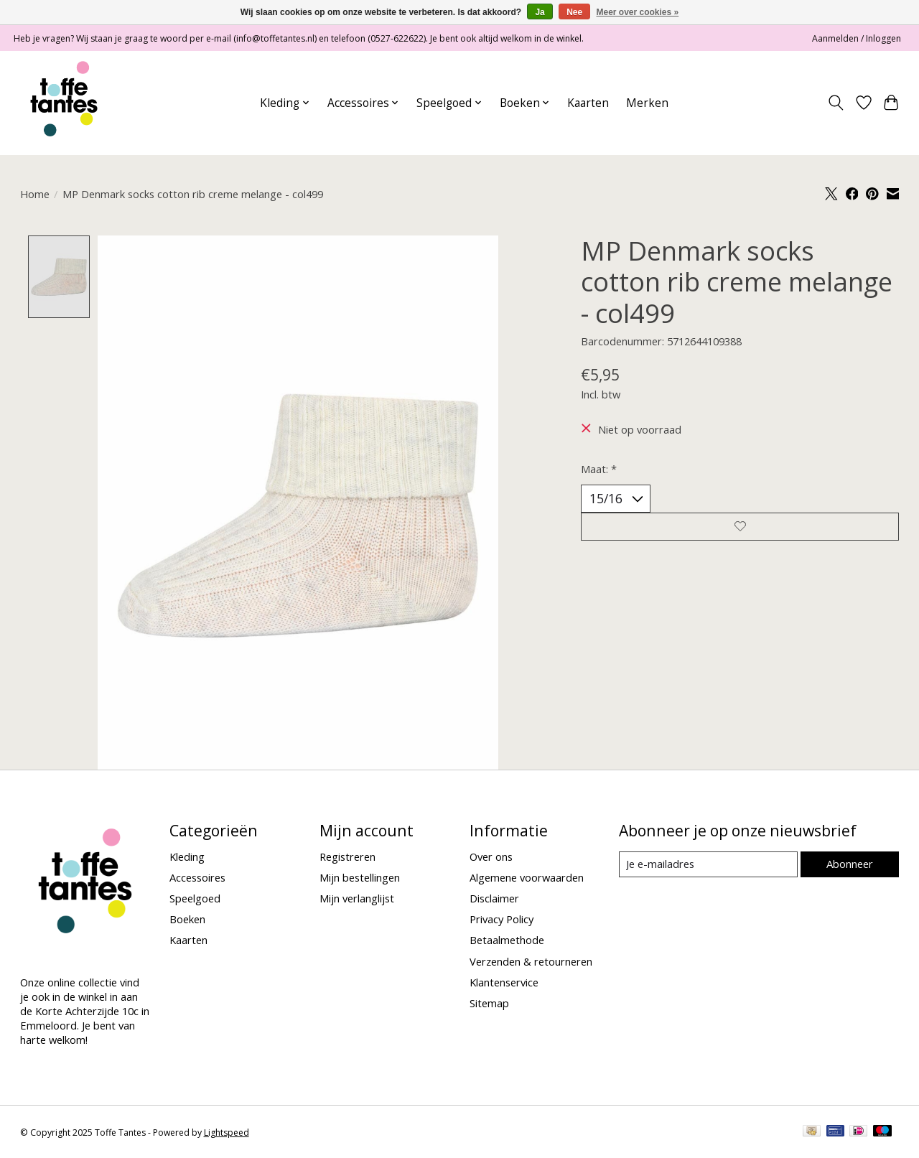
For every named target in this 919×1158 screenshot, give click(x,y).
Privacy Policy (501, 919)
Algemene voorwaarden (527, 877)
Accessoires (197, 877)
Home (35, 194)
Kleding (187, 856)
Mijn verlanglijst (356, 898)
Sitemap (489, 1003)
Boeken (187, 919)
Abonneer (849, 864)
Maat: (599, 469)
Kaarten (588, 103)
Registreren (347, 856)
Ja (539, 12)
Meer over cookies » (638, 12)
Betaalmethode (507, 940)
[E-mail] (707, 864)
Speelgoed (194, 898)
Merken (647, 103)
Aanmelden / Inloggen (856, 38)
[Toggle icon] (835, 103)
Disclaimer (494, 898)
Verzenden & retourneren (531, 961)
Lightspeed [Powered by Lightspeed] (226, 1132)
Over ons (491, 856)
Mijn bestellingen (359, 877)
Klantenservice (504, 982)
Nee (574, 12)
